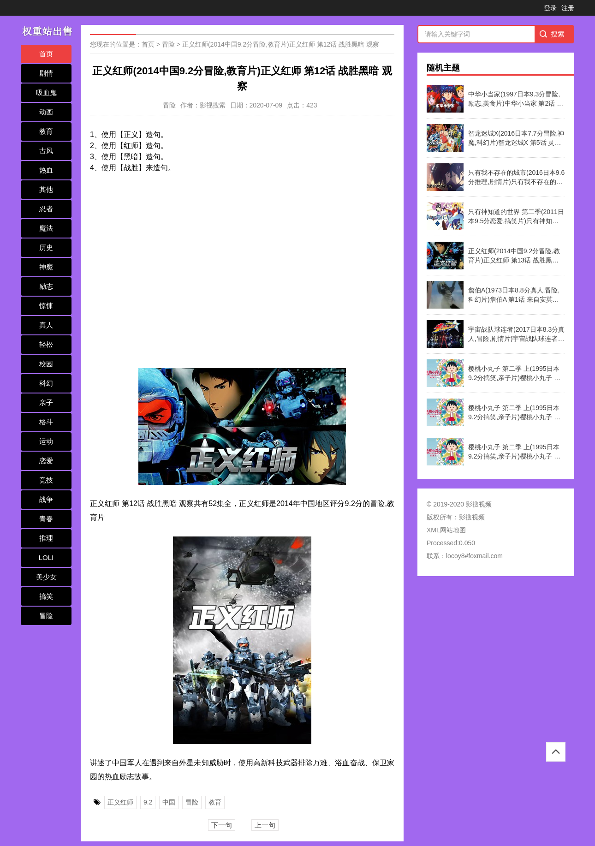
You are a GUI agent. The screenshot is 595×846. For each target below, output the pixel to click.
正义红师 (120, 802)
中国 (168, 802)
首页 (46, 54)
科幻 (46, 383)
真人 (46, 325)
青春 (46, 519)
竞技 (46, 480)
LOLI (46, 557)
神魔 (46, 267)
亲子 (46, 402)
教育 (46, 131)
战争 (46, 499)
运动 (46, 441)
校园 (46, 364)
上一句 (265, 825)
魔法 (46, 228)
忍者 (46, 209)
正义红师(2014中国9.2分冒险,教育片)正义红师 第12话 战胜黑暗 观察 (280, 44)
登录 (550, 8)
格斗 (46, 422)
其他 (46, 189)
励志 (46, 286)
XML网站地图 (446, 530)
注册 (567, 8)
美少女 (46, 577)
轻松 (46, 344)
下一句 (221, 825)
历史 (46, 247)
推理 (46, 538)
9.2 (147, 802)
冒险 (46, 616)
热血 (46, 170)
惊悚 (46, 306)
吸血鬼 (46, 92)
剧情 (46, 73)
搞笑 (46, 596)
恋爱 (46, 461)
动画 (46, 112)
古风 (46, 151)
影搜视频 (472, 517)
